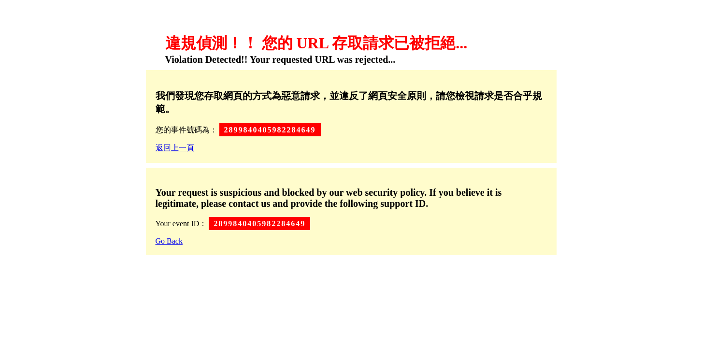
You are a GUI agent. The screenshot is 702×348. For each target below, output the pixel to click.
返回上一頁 (175, 148)
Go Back (169, 241)
